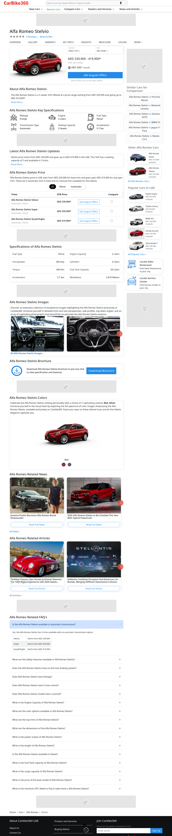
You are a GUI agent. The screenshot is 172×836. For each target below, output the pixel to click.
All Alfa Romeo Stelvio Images (28, 353)
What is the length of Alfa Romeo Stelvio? (33, 745)
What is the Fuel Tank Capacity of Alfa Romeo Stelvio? (39, 762)
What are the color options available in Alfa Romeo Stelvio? (42, 711)
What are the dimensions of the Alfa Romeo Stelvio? (38, 728)
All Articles (15, 595)
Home (13, 812)
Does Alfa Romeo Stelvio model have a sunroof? (36, 693)
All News (14, 531)
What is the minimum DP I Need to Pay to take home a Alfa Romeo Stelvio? (50, 788)
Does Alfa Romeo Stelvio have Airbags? (32, 676)
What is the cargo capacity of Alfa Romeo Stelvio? (37, 771)
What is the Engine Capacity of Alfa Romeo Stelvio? (38, 702)
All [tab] (52, 186)
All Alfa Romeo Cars (138, 181)
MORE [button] (137, 42)
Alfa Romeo (32, 812)
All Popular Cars (136, 254)
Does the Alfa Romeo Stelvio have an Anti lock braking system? (44, 668)
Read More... (17, 102)
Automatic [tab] (76, 186)
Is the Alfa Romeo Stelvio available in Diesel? (35, 754)
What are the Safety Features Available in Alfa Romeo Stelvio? (43, 659)
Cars (21, 812)
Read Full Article (37, 588)
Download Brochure (101, 371)
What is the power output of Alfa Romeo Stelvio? (37, 736)
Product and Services (66, 821)
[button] (36, 9)
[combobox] (47, 3)
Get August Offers (95, 75)
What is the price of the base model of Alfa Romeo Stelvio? (42, 779)
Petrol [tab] (62, 186)
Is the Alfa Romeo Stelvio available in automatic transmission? (44, 624)
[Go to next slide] (119, 334)
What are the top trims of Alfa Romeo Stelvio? (35, 719)
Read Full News (37, 524)
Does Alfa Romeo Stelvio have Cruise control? (35, 685)
